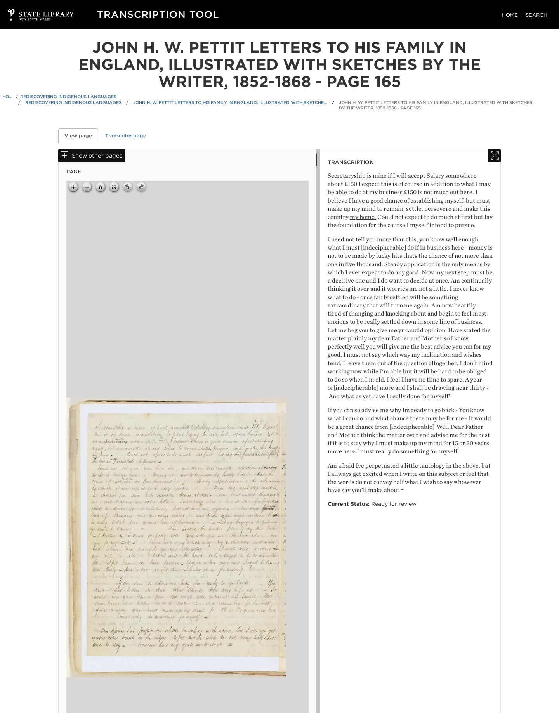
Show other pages (97, 155)
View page (81, 136)
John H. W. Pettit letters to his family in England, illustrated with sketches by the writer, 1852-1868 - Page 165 (435, 105)
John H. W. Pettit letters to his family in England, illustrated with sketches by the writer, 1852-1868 (230, 102)
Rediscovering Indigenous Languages (68, 96)
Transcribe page (125, 136)
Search (536, 15)
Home (510, 15)
